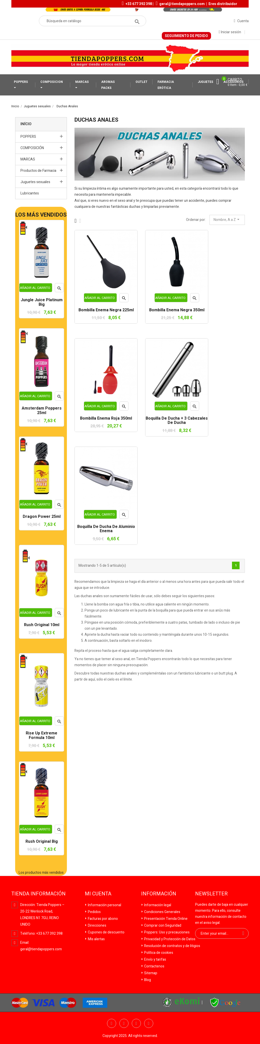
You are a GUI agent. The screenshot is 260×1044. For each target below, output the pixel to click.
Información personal (104, 905)
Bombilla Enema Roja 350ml (106, 418)
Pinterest (148, 1023)
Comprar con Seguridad (162, 925)
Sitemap (150, 973)
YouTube (136, 1023)
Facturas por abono (102, 918)
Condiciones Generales (161, 912)
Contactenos (153, 966)
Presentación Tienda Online (165, 918)
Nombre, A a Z (227, 219)
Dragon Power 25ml (42, 517)
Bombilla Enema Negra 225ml (106, 310)
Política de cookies (158, 952)
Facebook (111, 1023)
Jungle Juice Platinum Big (42, 302)
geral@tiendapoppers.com (182, 4)
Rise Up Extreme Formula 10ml (41, 735)
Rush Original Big (41, 841)
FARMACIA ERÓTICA (166, 85)
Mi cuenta (98, 894)
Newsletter (211, 894)
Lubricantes (29, 193)
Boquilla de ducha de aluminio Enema (106, 529)
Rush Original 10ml (41, 625)
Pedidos (94, 912)
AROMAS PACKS (108, 85)
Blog (147, 980)
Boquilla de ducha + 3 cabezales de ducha (177, 420)
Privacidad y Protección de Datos (169, 939)
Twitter (123, 1023)
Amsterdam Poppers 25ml (42, 410)
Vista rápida (59, 289)
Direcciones (96, 925)
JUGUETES (205, 82)
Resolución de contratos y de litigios (171, 946)
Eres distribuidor (223, 4)
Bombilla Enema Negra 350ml (176, 310)
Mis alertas (96, 939)
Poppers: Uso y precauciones (166, 932)
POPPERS (21, 82)
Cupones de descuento (105, 932)
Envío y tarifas (154, 959)
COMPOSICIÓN (32, 148)
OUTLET (141, 82)
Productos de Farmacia (38, 170)
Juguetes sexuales (35, 182)
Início (26, 124)
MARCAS (82, 82)
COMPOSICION (51, 82)
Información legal (157, 905)
